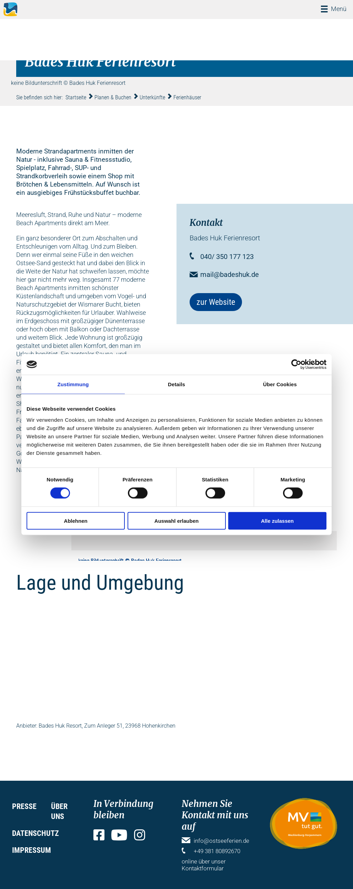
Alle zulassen (277, 520)
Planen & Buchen (112, 97)
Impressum (31, 850)
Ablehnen (75, 520)
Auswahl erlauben (176, 520)
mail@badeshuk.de (229, 274)
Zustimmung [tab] (73, 384)
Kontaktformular (203, 868)
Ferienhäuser (187, 97)
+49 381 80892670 (217, 851)
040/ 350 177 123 (227, 256)
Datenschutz (35, 833)
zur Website (215, 302)
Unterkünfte (152, 97)
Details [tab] (176, 384)
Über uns (59, 811)
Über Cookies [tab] (280, 384)
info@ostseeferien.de (221, 840)
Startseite (75, 97)
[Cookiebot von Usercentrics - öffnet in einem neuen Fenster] (296, 364)
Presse (24, 806)
